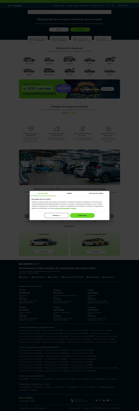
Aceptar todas (82, 215)
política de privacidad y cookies (65, 208)
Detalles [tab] (69, 193)
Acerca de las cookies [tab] (96, 193)
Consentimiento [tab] (43, 193)
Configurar (56, 215)
